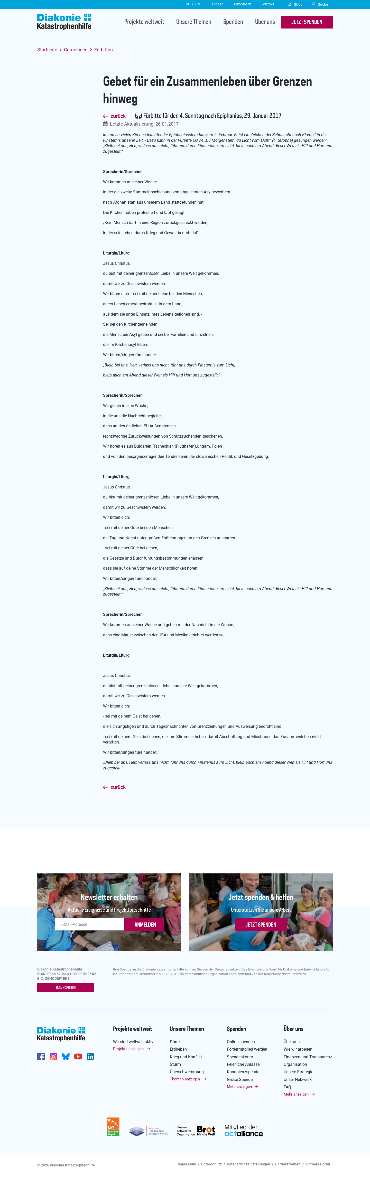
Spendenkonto (240, 1056)
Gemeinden (76, 49)
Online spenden (241, 1041)
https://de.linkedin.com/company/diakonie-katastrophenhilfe (90, 1057)
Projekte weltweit (144, 22)
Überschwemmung (187, 1072)
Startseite (47, 49)
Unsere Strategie (298, 1072)
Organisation (295, 1064)
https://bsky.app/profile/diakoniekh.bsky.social (66, 1057)
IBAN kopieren (67, 988)
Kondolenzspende (243, 1072)
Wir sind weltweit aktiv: (133, 1041)
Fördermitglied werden (247, 1049)
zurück (118, 116)
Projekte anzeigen (128, 1049)
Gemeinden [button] (242, 4)
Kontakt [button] (267, 4)
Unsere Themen (193, 22)
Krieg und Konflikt (186, 1056)
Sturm (175, 1064)
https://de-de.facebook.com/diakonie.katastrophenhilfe (41, 1057)
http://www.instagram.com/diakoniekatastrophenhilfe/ (53, 1057)
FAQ (287, 1087)
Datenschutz (211, 1164)
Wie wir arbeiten (298, 1049)
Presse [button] (217, 4)
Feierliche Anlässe (243, 1064)
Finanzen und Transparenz (308, 1056)
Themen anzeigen (185, 1079)
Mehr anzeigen (239, 1087)
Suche (320, 4)
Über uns (265, 22)
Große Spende (240, 1079)
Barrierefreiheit (288, 1164)
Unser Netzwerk (298, 1079)
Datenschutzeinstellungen (248, 1164)
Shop (295, 4)
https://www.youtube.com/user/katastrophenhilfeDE (78, 1057)
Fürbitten (103, 49)
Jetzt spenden (260, 925)
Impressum (187, 1164)
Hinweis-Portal (318, 1164)
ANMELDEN (145, 925)
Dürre (175, 1041)
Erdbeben (178, 1049)
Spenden (233, 22)
